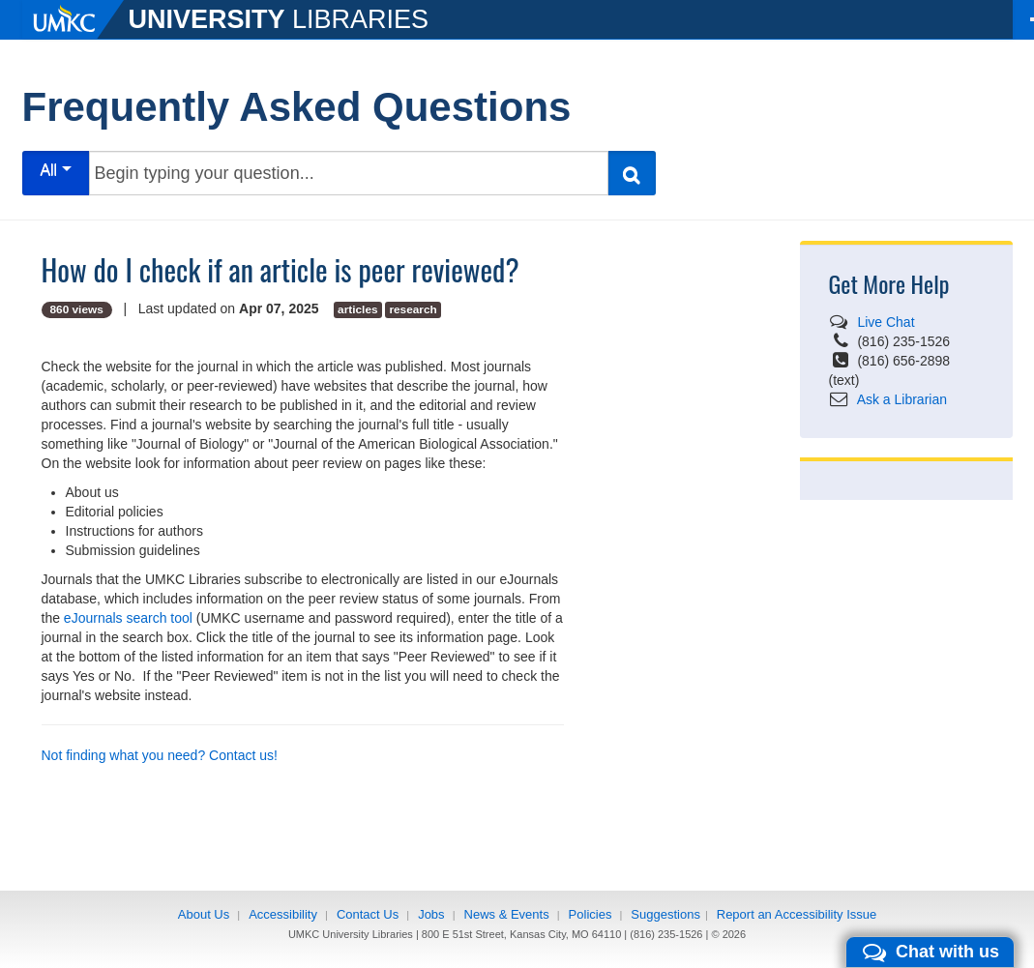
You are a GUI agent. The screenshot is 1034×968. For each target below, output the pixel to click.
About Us (203, 914)
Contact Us (368, 914)
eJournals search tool (128, 618)
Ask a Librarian (902, 399)
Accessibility (283, 914)
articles (357, 309)
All (55, 169)
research (412, 309)
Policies (590, 914)
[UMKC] (75, 19)
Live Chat (885, 322)
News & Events (506, 914)
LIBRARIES (279, 19)
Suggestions (665, 914)
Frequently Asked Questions (297, 107)
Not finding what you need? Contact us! (160, 755)
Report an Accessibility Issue (796, 914)
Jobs (431, 914)
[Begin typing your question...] (348, 173)
